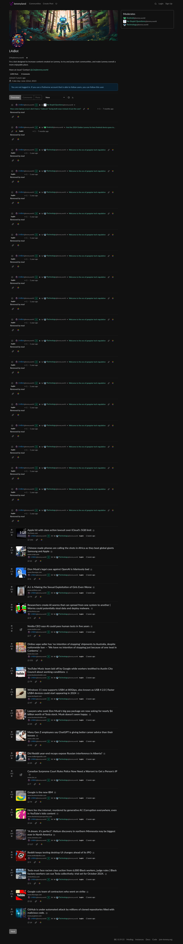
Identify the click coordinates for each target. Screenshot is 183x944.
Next (13, 931)
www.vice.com (33, 654)
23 (30, 724)
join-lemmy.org (165, 939)
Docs (148, 939)
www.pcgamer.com (35, 916)
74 (30, 597)
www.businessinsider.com (37, 675)
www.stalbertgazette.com (37, 756)
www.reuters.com (34, 629)
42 (30, 745)
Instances (139, 939)
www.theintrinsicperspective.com (40, 816)
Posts (37, 97)
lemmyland (18, 4)
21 (30, 561)
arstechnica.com (34, 611)
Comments (27, 97)
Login (161, 3)
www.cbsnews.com (35, 837)
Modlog (129, 939)
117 (30, 844)
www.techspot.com (35, 696)
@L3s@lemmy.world (39, 69)
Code (154, 939)
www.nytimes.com (34, 590)
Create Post (48, 3)
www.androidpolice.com (36, 855)
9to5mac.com (33, 533)
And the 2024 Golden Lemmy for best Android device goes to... (90, 127)
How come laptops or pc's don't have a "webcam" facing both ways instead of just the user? (45, 109)
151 (30, 660)
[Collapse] (12, 105)
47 (30, 703)
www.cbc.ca (32, 777)
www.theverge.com (35, 572)
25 (30, 763)
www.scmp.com (33, 554)
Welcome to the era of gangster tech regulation (87, 150)
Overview (15, 97)
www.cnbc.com (33, 738)
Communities (35, 3)
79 (30, 681)
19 (30, 922)
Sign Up (168, 3)
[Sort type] (55, 97)
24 (30, 823)
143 (30, 540)
